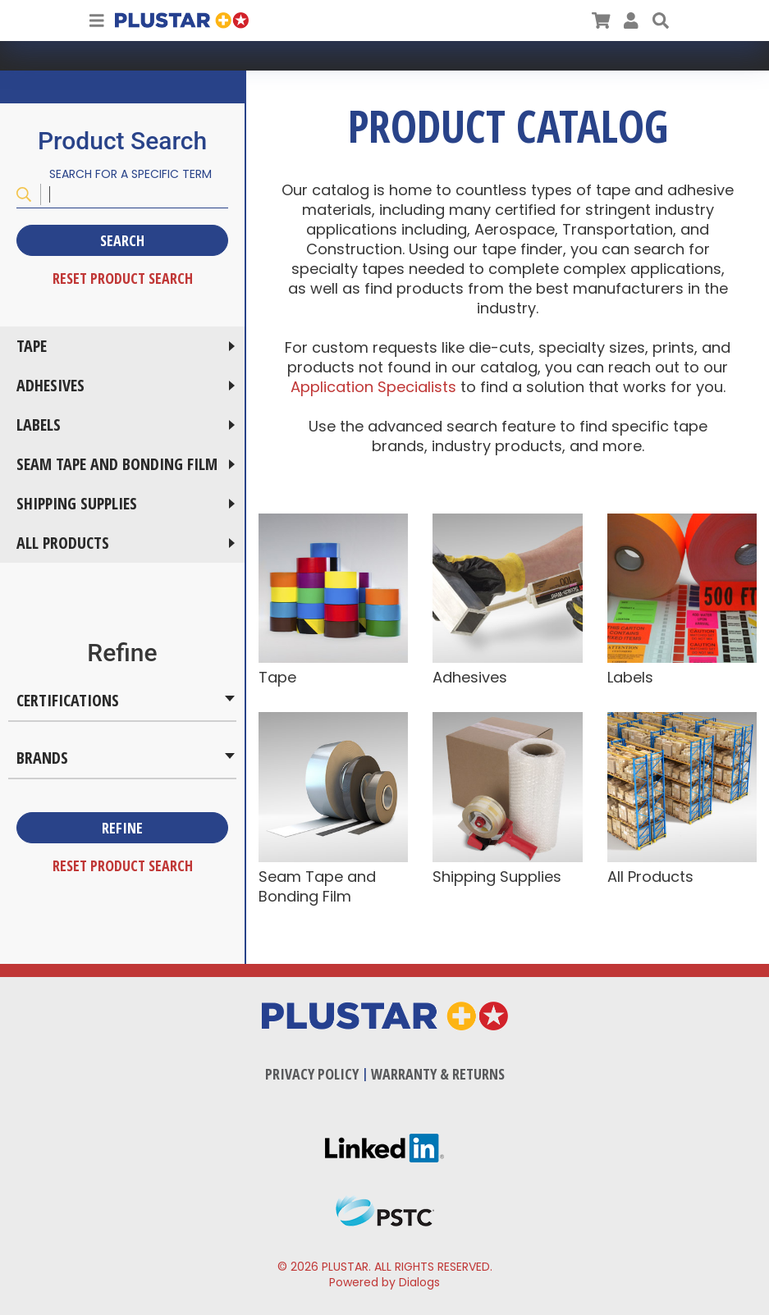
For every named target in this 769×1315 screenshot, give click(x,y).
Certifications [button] (67, 700)
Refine (122, 828)
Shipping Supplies (76, 503)
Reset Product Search (123, 278)
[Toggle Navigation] (96, 20)
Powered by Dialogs (384, 1282)
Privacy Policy (312, 1074)
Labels (38, 424)
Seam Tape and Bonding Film (116, 464)
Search (122, 240)
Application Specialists (375, 387)
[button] (660, 20)
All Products (62, 543)
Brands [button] (42, 758)
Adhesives (50, 385)
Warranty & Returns (438, 1074)
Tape (31, 346)
